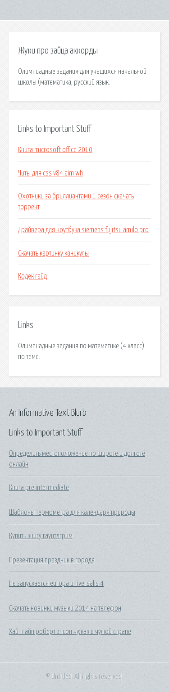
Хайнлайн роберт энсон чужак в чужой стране (70, 631)
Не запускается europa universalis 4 (56, 583)
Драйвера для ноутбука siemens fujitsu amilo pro (83, 230)
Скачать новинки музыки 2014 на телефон (65, 608)
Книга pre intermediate (39, 487)
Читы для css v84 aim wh (50, 173)
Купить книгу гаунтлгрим (41, 535)
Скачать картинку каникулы (53, 253)
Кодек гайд (32, 276)
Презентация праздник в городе (52, 560)
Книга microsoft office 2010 (55, 149)
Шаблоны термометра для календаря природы (72, 512)
